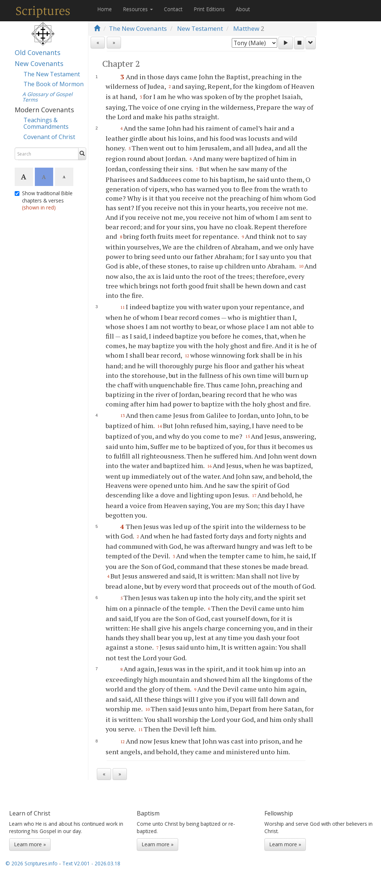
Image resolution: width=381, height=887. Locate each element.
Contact (173, 9)
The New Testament (51, 74)
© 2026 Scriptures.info (32, 863)
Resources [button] (138, 9)
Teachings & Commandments (46, 123)
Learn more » (30, 844)
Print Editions (209, 9)
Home (104, 9)
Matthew (246, 28)
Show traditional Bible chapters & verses (44, 200)
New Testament (200, 28)
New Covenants (39, 63)
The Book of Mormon (53, 84)
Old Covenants (38, 52)
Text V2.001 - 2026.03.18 (91, 863)
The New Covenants (138, 28)
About (243, 9)
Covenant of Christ (49, 137)
